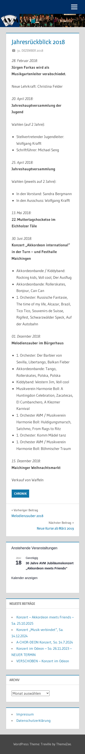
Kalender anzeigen (24, 578)
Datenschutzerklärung (33, 720)
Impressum (25, 714)
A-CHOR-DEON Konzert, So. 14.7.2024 (44, 642)
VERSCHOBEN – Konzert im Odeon (42, 661)
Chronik (20, 494)
